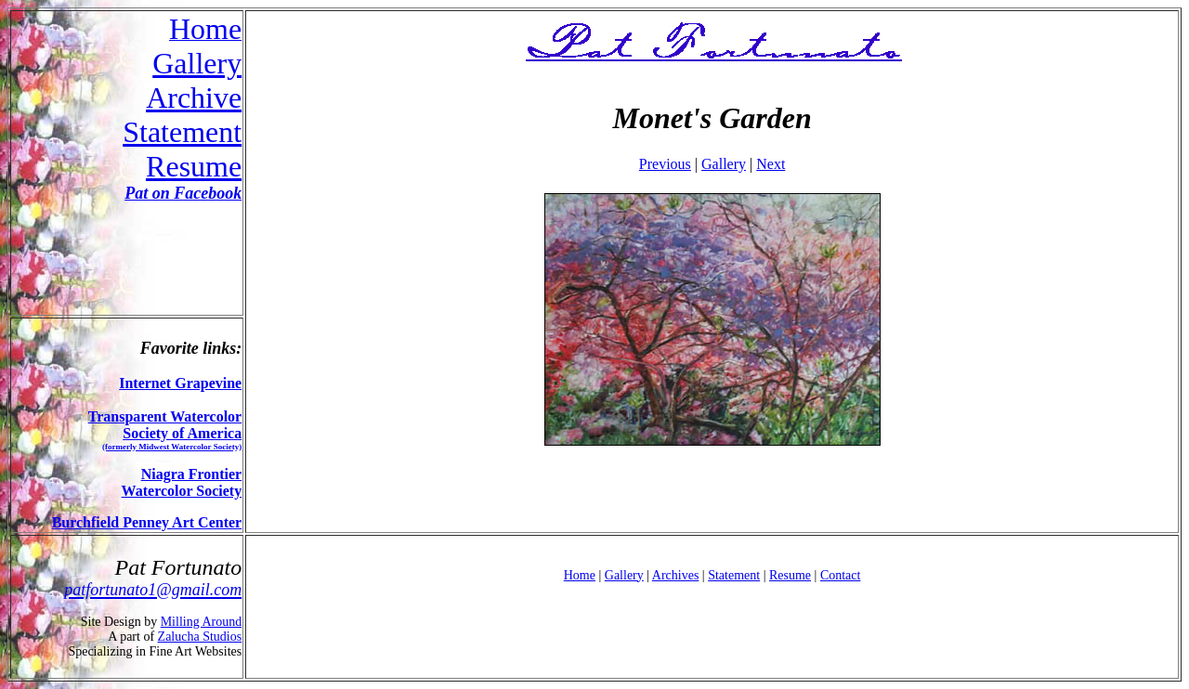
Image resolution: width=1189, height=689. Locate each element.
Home (579, 575)
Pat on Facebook (183, 193)
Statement (182, 132)
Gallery (197, 63)
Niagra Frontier (191, 474)
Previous (665, 164)
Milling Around (201, 622)
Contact (840, 575)
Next (770, 164)
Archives (675, 575)
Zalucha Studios (200, 637)
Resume (194, 166)
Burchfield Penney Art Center (147, 522)
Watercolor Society (182, 491)
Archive (194, 97)
